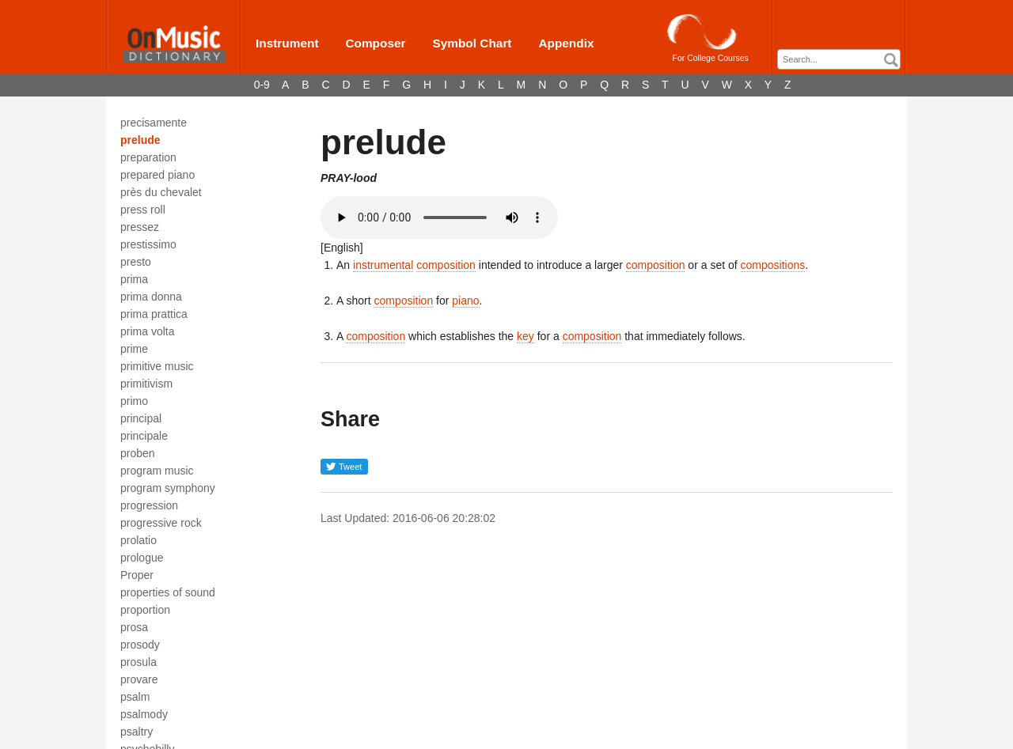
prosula (138, 662)
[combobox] (839, 59)
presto (135, 261)
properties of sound (167, 592)
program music (157, 470)
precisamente (153, 122)
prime (134, 348)
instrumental (383, 265)
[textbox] (843, 60)
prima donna (151, 296)
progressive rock (161, 522)
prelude (140, 140)
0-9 (262, 84)
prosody (140, 644)
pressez (139, 227)
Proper (137, 575)
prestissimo (148, 244)
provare (138, 679)
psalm (135, 696)
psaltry (136, 731)
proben (137, 453)
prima (134, 279)
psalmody (144, 714)
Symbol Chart (471, 43)
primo (134, 401)
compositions (773, 265)
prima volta (147, 331)
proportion (145, 609)
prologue (142, 557)
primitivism (146, 383)
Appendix (566, 43)
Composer (375, 43)
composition (446, 265)
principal (140, 418)
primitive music (157, 366)
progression (149, 505)
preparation (148, 157)
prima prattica (154, 314)
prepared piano (157, 174)
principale (144, 435)
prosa (134, 627)
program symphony (167, 488)
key (525, 336)
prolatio (138, 540)
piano (465, 300)
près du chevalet (161, 192)
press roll (142, 209)
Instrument (287, 43)
